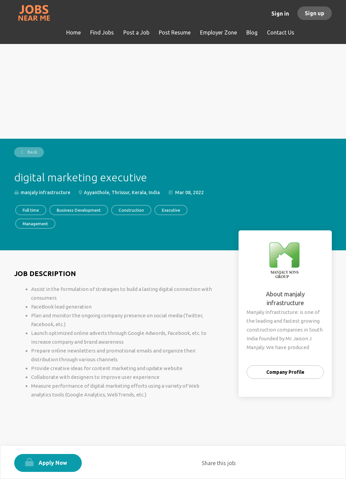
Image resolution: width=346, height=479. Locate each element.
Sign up (314, 13)
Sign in (280, 13)
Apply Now (53, 463)
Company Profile (285, 372)
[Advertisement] (173, 91)
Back (31, 152)
